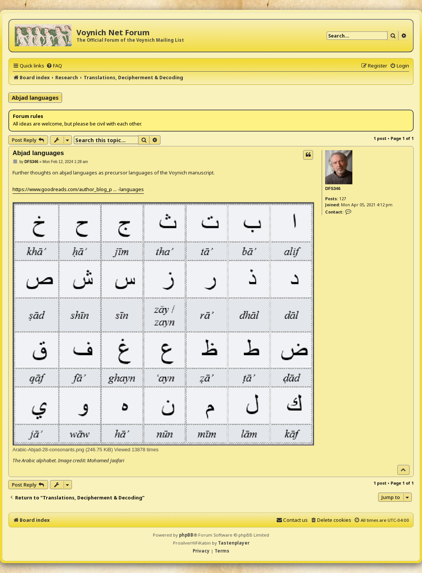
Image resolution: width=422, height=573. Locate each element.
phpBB (186, 535)
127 (342, 198)
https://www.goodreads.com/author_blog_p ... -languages (78, 189)
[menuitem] (54, 65)
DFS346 (332, 188)
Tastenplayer (233, 543)
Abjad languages (35, 97)
